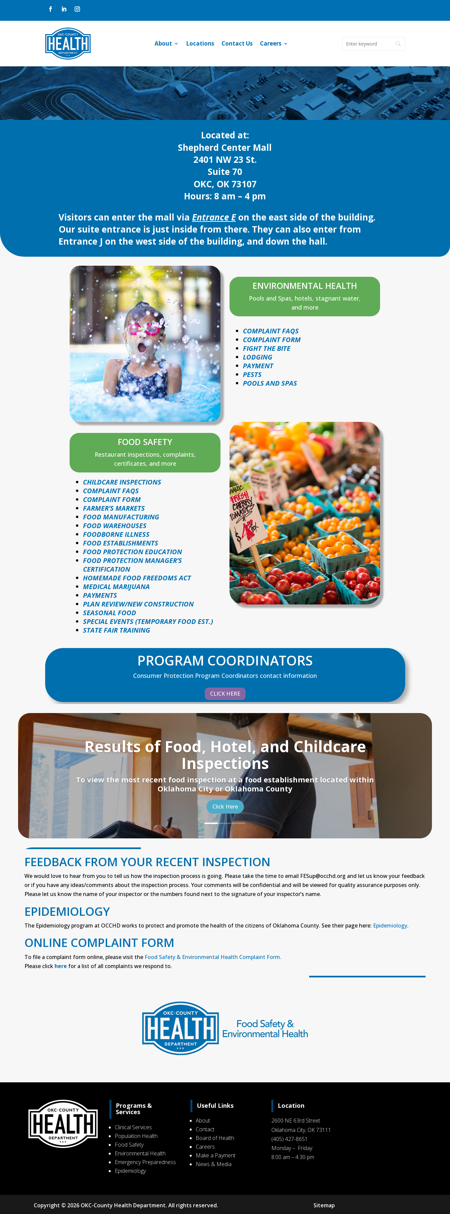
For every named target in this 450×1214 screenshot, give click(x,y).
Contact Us (237, 44)
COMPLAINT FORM (112, 499)
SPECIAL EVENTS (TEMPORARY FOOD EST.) (148, 621)
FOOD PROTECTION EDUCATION (132, 551)
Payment (258, 365)
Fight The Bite (266, 348)
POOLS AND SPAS (270, 383)
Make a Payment (216, 1155)
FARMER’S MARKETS (114, 508)
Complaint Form (272, 339)
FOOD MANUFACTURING (121, 516)
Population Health (136, 1136)
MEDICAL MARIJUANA (116, 586)
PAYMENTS (100, 595)
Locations (200, 44)
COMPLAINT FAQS (111, 490)
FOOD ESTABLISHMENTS (120, 543)
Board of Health (215, 1138)
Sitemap (323, 1205)
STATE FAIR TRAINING (116, 630)
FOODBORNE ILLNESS (116, 534)
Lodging (257, 357)
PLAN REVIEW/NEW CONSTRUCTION (138, 604)
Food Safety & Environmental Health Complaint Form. (213, 957)
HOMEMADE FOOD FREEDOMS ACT (137, 577)
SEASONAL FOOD (109, 612)
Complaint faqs (271, 330)
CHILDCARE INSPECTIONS (122, 482)
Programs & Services (134, 1108)
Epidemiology (390, 925)
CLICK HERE (225, 693)
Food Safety (129, 1144)
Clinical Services (133, 1127)
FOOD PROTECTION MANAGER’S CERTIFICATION (132, 565)
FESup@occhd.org (323, 876)
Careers (270, 44)
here (61, 966)
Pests (252, 374)
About (163, 44)
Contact (205, 1129)
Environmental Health (140, 1153)
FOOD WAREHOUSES (115, 525)
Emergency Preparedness (145, 1162)
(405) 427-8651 (289, 1139)
